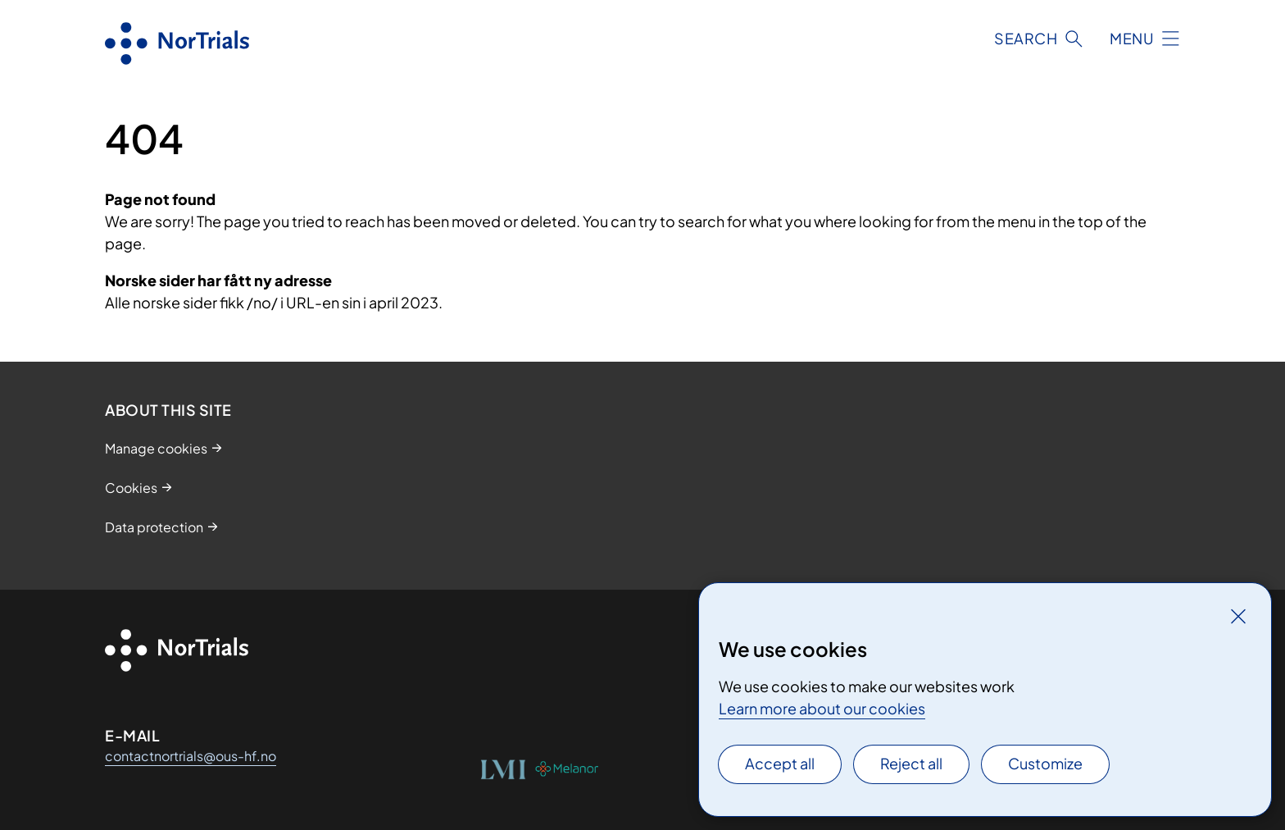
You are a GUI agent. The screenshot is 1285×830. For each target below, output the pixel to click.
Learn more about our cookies (822, 708)
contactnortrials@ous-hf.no (190, 755)
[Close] (1238, 616)
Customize (1045, 763)
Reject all (911, 763)
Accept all (780, 763)
